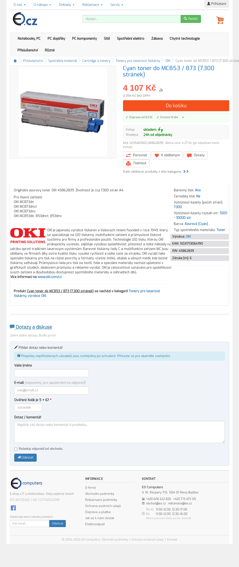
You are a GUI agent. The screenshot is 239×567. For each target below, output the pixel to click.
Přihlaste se (125, 356)
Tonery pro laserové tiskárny (138, 61)
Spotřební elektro (130, 38)
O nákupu (42, 5)
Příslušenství (28, 50)
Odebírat (57, 523)
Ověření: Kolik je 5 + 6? (32, 400)
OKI (167, 61)
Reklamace (92, 5)
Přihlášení (216, 4)
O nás (20, 5)
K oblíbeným (167, 155)
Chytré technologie (185, 38)
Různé (50, 50)
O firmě (90, 488)
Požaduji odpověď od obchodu (38, 449)
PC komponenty (84, 38)
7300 (178, 207)
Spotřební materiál (62, 61)
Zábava (157, 38)
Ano (198, 190)
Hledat (191, 19)
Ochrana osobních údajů (103, 506)
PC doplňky (56, 38)
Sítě (107, 38)
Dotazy (196, 155)
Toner (220, 230)
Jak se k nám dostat (99, 518)
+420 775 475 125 (184, 499)
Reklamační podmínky (101, 500)
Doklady (66, 5)
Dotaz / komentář (27, 417)
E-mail (50, 383)
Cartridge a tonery (96, 61)
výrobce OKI (37, 296)
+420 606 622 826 (158, 499)
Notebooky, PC (29, 38)
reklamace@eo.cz (180, 503)
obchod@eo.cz (156, 503)
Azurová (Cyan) (196, 224)
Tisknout (136, 163)
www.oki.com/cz (50, 277)
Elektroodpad (95, 524)
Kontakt (172, 540)
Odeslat (25, 457)
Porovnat (136, 155)
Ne (198, 196)
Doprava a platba (98, 512)
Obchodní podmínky (99, 494)
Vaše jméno (23, 365)
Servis (116, 5)
